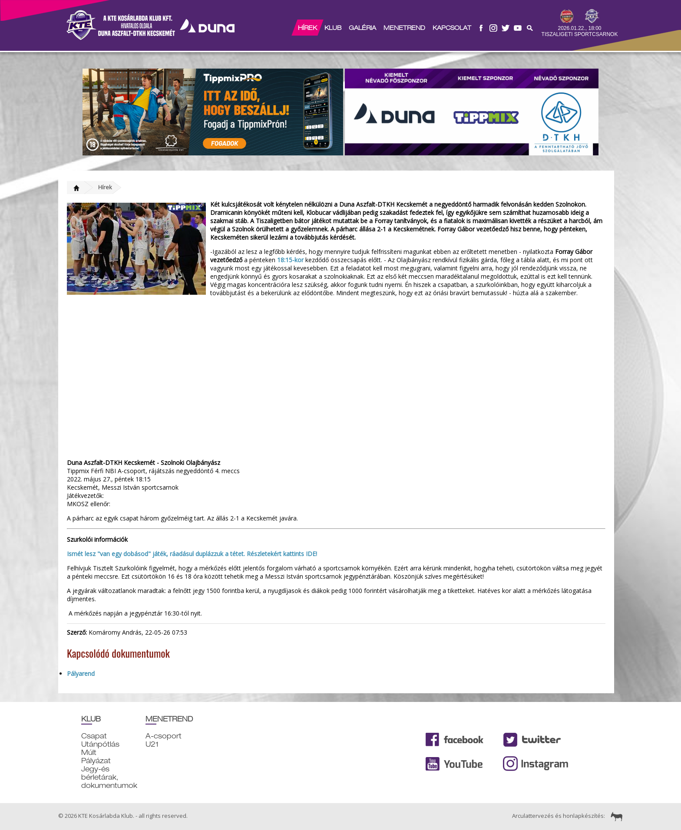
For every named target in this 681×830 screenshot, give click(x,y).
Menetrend (404, 27)
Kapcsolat (452, 27)
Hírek (307, 27)
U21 (152, 744)
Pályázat (96, 761)
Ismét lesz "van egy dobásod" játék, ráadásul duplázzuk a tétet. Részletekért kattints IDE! (192, 554)
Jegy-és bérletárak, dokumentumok (109, 777)
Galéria (362, 27)
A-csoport (163, 736)
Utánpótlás (100, 744)
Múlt (88, 752)
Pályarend (81, 673)
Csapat (94, 736)
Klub (332, 27)
